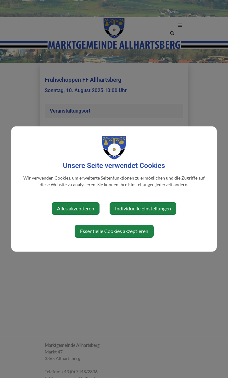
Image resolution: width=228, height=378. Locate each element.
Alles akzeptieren (75, 208)
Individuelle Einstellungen (143, 208)
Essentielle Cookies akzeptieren (114, 231)
